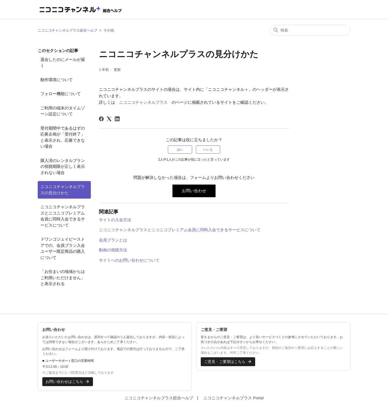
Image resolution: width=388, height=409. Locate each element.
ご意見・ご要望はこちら (228, 361)
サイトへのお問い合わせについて (129, 260)
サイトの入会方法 (115, 219)
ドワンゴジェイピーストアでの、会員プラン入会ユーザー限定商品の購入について (62, 248)
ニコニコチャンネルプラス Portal (233, 398)
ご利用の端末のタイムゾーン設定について (62, 111)
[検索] (309, 30)
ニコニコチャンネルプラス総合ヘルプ (67, 30)
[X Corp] (109, 118)
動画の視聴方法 (113, 250)
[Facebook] (101, 118)
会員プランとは (113, 240)
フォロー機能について (60, 93)
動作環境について (56, 79)
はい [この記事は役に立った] (180, 149)
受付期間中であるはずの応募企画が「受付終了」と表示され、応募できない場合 (62, 137)
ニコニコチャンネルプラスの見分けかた (62, 189)
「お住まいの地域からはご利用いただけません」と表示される (62, 277)
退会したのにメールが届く (62, 62)
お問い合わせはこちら (68, 381)
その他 (108, 30)
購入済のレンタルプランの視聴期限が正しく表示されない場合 (62, 166)
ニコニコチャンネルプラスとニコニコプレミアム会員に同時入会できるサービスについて (62, 215)
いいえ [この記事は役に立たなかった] (208, 149)
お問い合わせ (194, 190)
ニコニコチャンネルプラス (143, 102)
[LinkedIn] (117, 118)
